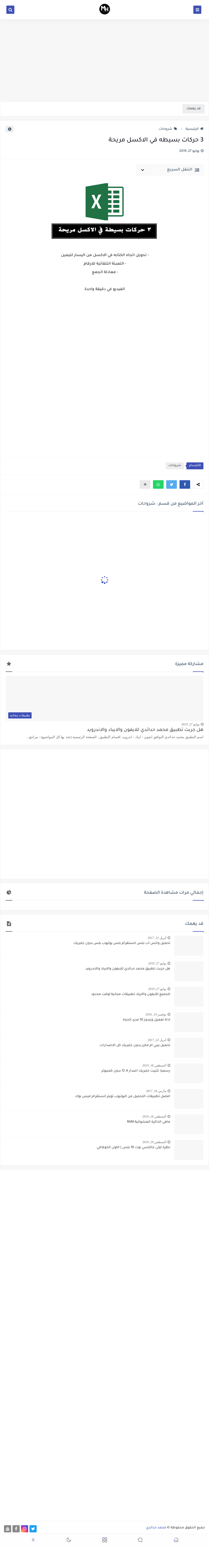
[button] (185, 484)
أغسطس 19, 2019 (154, 1142)
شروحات (168, 129)
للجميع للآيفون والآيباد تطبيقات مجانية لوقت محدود (130, 994)
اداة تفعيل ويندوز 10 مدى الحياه (146, 1020)
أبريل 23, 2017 (157, 938)
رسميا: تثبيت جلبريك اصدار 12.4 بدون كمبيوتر (135, 1071)
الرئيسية (194, 129)
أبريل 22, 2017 (157, 1040)
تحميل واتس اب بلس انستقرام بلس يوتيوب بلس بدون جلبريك (122, 943)
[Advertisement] (104, 60)
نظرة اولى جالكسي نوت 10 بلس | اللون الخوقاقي (133, 1147)
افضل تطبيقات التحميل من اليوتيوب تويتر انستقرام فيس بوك (122, 1096)
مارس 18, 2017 (156, 1091)
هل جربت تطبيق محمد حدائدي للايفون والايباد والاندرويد (145, 730)
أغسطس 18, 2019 (154, 1065)
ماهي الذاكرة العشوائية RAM (148, 1122)
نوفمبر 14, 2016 (156, 1014)
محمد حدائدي (156, 1528)
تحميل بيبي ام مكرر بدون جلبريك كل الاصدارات (135, 1045)
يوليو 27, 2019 (190, 724)
